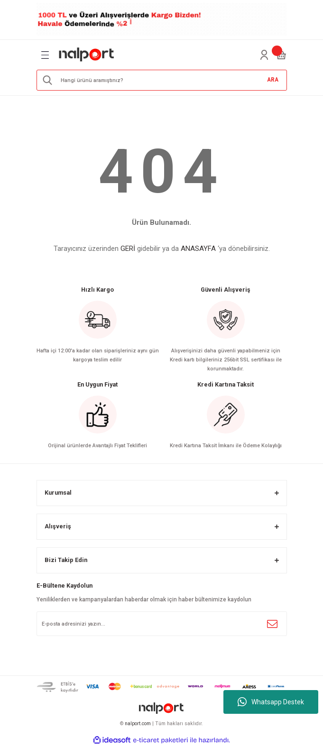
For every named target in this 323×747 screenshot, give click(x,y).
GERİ (127, 248)
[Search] (162, 80)
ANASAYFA (198, 248)
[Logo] (86, 54)
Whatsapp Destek (271, 702)
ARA (272, 79)
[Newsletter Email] (162, 623)
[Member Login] (264, 55)
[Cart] (281, 55)
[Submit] (272, 623)
